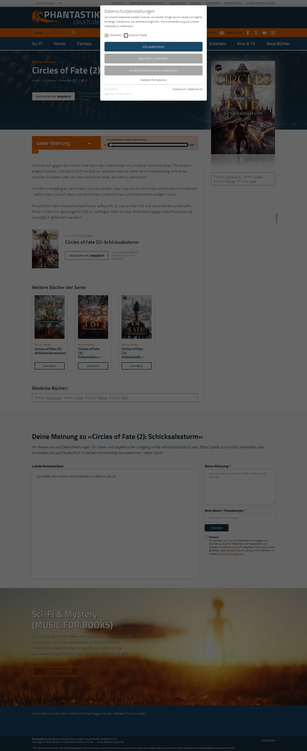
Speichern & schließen (153, 58)
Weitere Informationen (153, 80)
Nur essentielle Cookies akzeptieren (153, 70)
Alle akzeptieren (153, 46)
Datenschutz (195, 89)
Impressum (179, 89)
